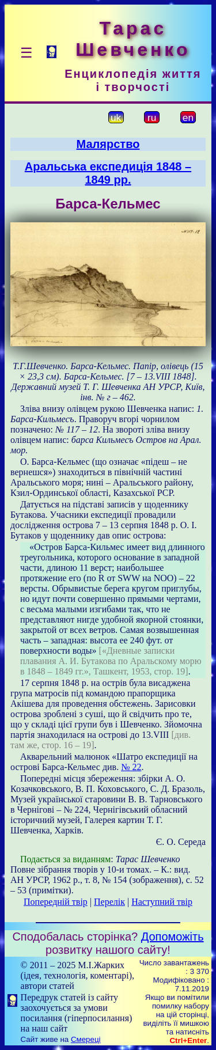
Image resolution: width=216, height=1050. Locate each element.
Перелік (109, 902)
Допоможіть (172, 936)
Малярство (108, 144)
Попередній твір (56, 902)
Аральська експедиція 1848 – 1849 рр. (108, 173)
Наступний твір (161, 902)
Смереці (86, 1039)
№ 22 (131, 767)
